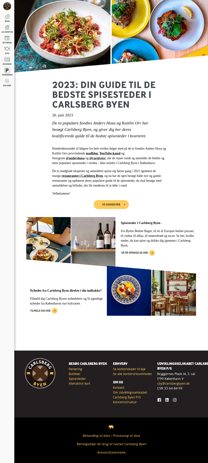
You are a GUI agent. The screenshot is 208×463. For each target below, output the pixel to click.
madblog (92, 153)
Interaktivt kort (79, 383)
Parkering (75, 369)
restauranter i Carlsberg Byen (82, 176)
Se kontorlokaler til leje (129, 369)
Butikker (75, 374)
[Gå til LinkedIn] (167, 400)
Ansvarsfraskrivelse (111, 452)
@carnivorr (97, 158)
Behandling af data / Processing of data (111, 435)
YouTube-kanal (110, 153)
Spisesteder (77, 379)
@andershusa (75, 158)
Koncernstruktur (125, 402)
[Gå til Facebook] (159, 400)
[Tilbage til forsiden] (7, 6)
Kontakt (118, 387)
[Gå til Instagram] (175, 400)
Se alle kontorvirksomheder (132, 374)
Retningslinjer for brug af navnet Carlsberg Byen (111, 444)
